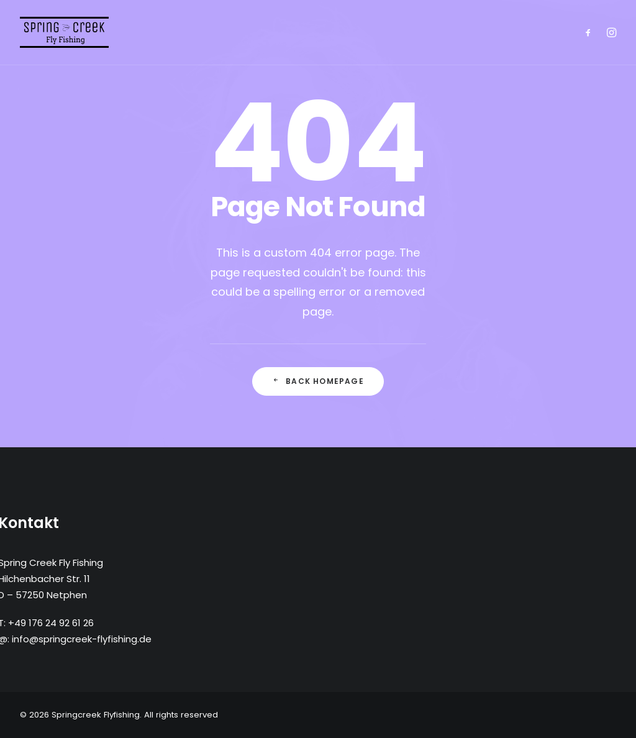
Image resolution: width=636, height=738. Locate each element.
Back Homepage (318, 381)
